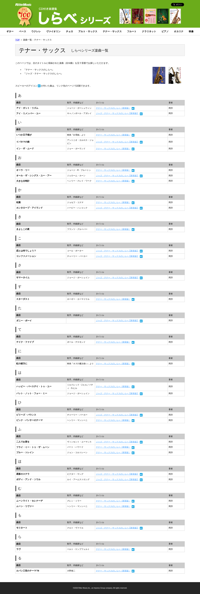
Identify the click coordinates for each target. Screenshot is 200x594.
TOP (17, 40)
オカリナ (178, 31)
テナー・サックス (112, 31)
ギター (10, 31)
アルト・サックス (87, 31)
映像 (191, 31)
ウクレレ (36, 31)
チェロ (69, 31)
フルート (131, 31)
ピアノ (165, 31)
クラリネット (149, 31)
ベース (22, 31)
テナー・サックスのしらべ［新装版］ (113, 108)
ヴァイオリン (53, 31)
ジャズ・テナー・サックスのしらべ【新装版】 (117, 113)
